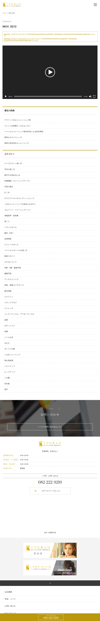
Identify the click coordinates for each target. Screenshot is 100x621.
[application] (50, 72)
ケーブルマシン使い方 (13, 163)
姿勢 (6, 320)
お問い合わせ (10, 606)
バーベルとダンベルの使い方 (15, 250)
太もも (7, 343)
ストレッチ (8, 308)
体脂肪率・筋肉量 (11, 216)
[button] (50, 72)
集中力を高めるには (12, 175)
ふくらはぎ (8, 337)
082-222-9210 (51, 617)
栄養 (6, 331)
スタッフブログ (10, 302)
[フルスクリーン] (94, 96)
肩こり (7, 221)
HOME (4, 13)
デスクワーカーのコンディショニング (19, 198)
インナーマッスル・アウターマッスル (19, 314)
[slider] (48, 96)
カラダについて (10, 262)
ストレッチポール (11, 245)
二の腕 (7, 378)
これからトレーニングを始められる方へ (20, 204)
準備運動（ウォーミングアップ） (17, 181)
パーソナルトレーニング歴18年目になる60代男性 (23, 132)
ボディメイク (9, 326)
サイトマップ (10, 613)
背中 (6, 389)
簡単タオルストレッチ (13, 137)
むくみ (7, 192)
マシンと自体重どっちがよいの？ (17, 126)
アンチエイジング (11, 279)
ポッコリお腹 (9, 349)
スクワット (8, 297)
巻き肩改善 (8, 360)
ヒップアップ (9, 372)
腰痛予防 (7, 274)
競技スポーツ (9, 256)
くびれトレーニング (12, 355)
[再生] (6, 96)
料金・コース (10, 599)
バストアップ (9, 366)
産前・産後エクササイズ (14, 285)
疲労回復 (7, 291)
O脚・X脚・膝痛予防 (12, 268)
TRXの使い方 (9, 169)
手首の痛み (8, 187)
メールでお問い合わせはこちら (50, 427)
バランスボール (10, 227)
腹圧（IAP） (9, 233)
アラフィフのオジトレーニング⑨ (17, 120)
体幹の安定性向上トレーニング (16, 143)
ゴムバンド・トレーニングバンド (17, 210)
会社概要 (8, 592)
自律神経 (7, 239)
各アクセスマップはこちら (51, 491)
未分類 (7, 384)
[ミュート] (90, 96)
